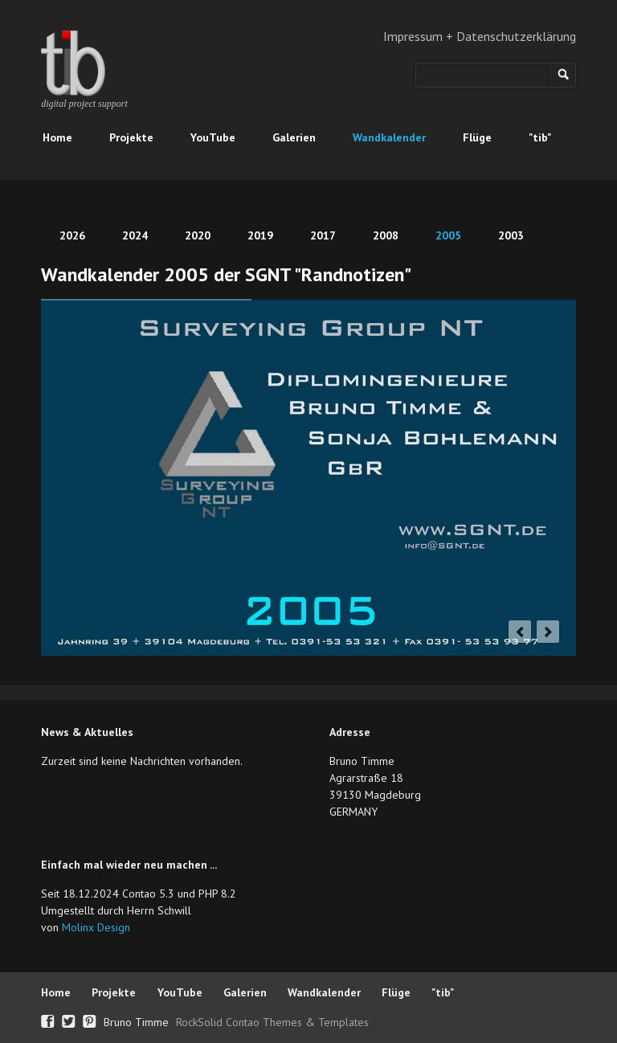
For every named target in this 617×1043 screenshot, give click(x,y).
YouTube (212, 137)
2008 (385, 235)
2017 (323, 235)
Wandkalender (389, 137)
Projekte (131, 137)
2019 (260, 235)
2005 (448, 235)
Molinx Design (96, 927)
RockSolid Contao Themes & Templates (272, 1022)
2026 (72, 235)
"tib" (540, 137)
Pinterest (89, 1019)
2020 (197, 235)
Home (57, 137)
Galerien (294, 137)
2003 (511, 235)
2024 (135, 235)
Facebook (48, 1019)
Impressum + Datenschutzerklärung (479, 36)
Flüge (477, 137)
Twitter (69, 1019)
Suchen (563, 75)
